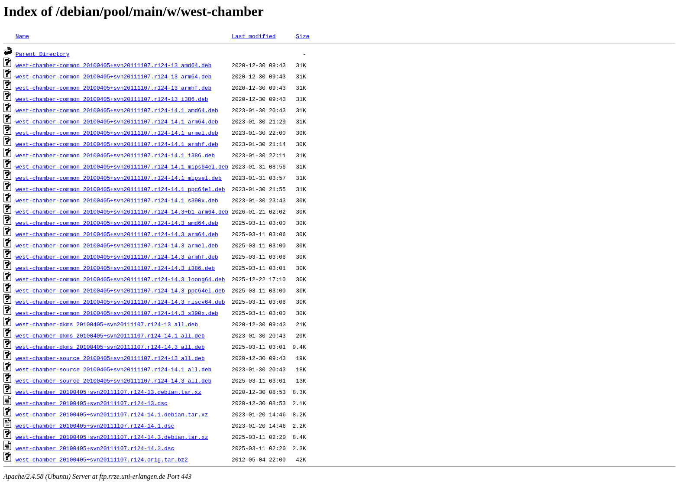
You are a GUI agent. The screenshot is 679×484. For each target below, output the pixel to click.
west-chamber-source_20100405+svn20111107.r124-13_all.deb (110, 358)
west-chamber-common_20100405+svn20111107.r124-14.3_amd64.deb (117, 223)
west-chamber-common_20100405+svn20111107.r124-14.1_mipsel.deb (119, 178)
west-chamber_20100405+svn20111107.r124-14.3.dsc (95, 448)
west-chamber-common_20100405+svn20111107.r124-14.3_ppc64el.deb (120, 290)
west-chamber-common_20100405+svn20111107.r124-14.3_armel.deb (117, 245)
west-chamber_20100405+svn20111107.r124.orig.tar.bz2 (102, 459)
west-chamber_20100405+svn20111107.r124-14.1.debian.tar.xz (112, 414)
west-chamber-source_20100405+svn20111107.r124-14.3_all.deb (113, 380)
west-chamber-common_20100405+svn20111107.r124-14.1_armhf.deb (117, 144)
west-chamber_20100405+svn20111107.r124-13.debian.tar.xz (108, 392)
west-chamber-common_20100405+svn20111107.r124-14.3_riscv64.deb (120, 301)
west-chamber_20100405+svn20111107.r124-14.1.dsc (95, 425)
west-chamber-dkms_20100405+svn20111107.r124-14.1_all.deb (110, 335)
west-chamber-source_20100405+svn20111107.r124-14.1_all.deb (113, 369)
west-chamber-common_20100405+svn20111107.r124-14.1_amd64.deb (117, 110)
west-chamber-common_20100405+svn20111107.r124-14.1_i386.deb (115, 155)
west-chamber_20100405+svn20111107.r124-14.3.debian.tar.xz (112, 437)
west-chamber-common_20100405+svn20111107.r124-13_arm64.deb (113, 76)
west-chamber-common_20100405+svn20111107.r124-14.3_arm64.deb (117, 234)
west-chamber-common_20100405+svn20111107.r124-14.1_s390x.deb (117, 200)
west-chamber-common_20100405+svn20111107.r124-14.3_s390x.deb (117, 313)
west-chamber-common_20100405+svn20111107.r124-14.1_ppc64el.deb (120, 189)
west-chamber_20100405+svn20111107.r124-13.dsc (92, 403)
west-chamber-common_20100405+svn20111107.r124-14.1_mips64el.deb (122, 166)
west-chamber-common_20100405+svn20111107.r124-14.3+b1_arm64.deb (122, 211)
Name (22, 36)
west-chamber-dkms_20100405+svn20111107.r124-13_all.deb (107, 324)
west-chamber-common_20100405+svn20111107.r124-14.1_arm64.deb (117, 121)
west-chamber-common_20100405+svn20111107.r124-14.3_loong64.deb (120, 279)
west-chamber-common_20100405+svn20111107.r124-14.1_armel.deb (117, 132)
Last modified (253, 36)
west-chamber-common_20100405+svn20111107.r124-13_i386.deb (112, 99)
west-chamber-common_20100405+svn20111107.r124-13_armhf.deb (113, 87)
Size (302, 36)
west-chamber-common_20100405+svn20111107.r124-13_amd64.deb (113, 65)
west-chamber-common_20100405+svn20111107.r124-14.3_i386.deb (115, 268)
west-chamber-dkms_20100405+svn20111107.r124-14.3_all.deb (110, 347)
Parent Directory (43, 54)
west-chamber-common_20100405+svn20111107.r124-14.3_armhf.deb (117, 256)
